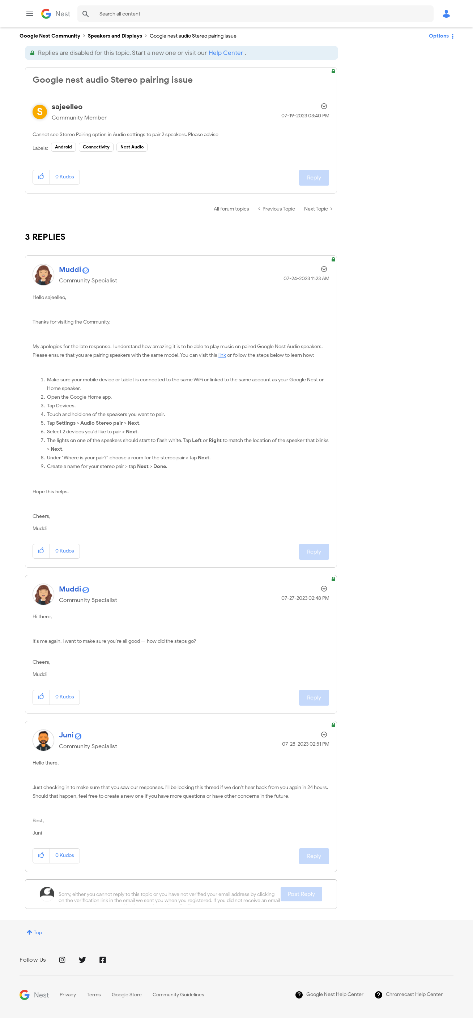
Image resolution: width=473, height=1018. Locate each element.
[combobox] (255, 13)
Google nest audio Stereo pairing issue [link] (193, 36)
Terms (94, 995)
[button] (41, 177)
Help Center (226, 53)
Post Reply (301, 894)
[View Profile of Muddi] (70, 269)
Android (63, 147)
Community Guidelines (178, 995)
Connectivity (96, 147)
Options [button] (439, 36)
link (222, 355)
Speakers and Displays (115, 36)
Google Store (127, 995)
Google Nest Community (55, 14)
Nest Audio (132, 147)
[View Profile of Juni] (66, 735)
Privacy (68, 995)
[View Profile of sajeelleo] (67, 106)
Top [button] (38, 933)
